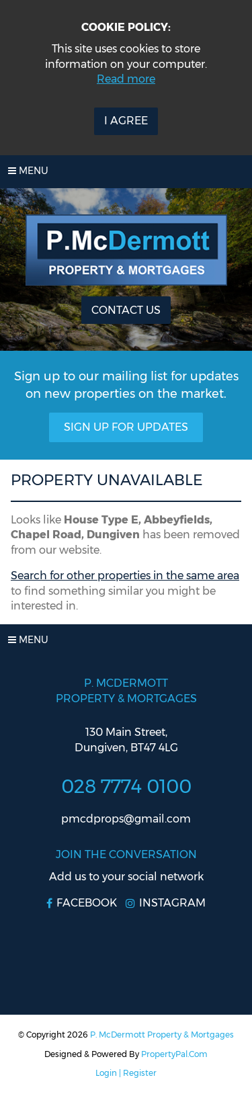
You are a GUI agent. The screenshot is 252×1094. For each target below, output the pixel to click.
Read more (126, 79)
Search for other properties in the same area (125, 575)
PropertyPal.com (174, 1054)
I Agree (126, 120)
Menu (28, 171)
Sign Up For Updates (126, 427)
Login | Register (126, 1073)
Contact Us (126, 310)
